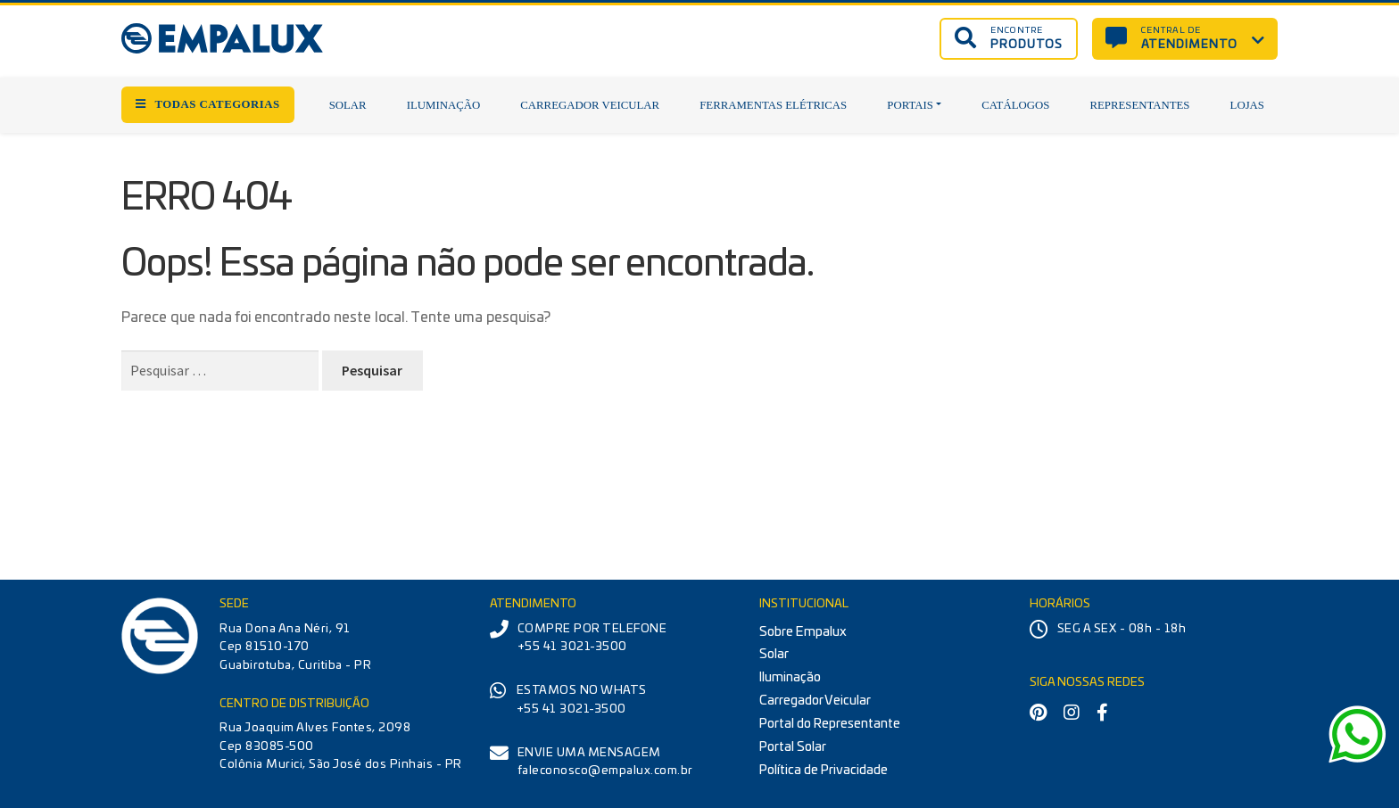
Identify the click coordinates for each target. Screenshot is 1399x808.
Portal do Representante (829, 723)
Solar (348, 105)
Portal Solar (792, 747)
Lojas (1247, 105)
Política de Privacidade (823, 770)
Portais (910, 105)
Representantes (1139, 105)
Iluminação (443, 105)
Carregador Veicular (589, 105)
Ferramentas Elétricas (773, 105)
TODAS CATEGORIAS (208, 104)
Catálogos (1015, 105)
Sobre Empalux (803, 632)
